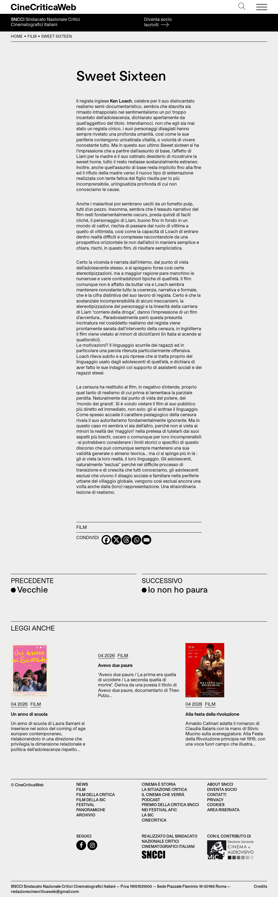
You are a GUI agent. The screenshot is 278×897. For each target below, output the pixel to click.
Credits (260, 886)
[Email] (146, 540)
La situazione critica (164, 789)
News (82, 784)
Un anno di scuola (29, 714)
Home (17, 36)
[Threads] (126, 540)
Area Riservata (223, 809)
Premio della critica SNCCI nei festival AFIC (170, 807)
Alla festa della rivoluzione (212, 714)
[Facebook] (106, 540)
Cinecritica (154, 820)
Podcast (151, 799)
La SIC (148, 815)
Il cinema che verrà (163, 794)
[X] (116, 540)
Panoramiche (90, 809)
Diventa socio (158, 22)
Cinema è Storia (159, 784)
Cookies (216, 804)
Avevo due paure (115, 665)
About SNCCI (220, 784)
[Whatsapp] (136, 540)
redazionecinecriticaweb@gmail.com (45, 891)
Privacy (215, 799)
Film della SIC (91, 799)
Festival (85, 804)
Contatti (216, 794)
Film (32, 36)
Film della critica (95, 794)
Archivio (85, 815)
